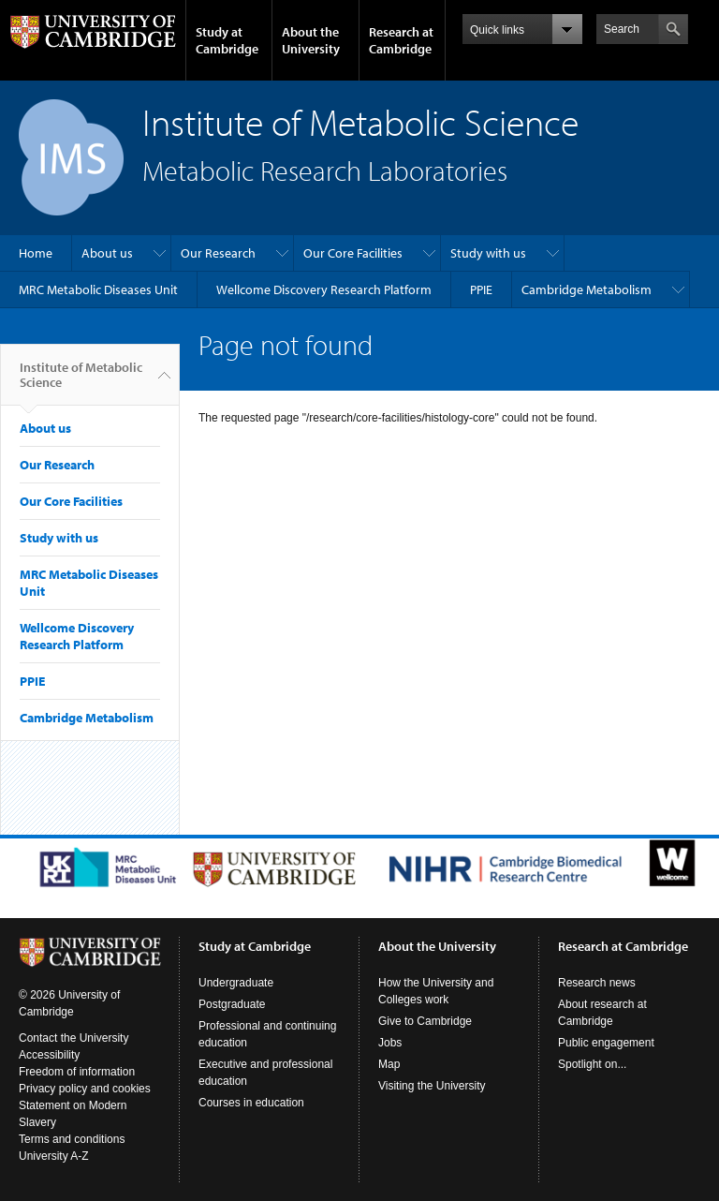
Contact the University (73, 1038)
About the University (311, 40)
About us (107, 253)
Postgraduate (231, 1004)
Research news (597, 982)
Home (35, 253)
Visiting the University (432, 1085)
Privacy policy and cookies (85, 1088)
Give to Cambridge (425, 1021)
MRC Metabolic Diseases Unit (98, 289)
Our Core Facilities (353, 253)
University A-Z (54, 1156)
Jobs (390, 1042)
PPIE (481, 289)
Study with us (488, 253)
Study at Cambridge (227, 40)
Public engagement (606, 1042)
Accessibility (49, 1054)
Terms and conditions (72, 1139)
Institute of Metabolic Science (81, 382)
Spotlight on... (592, 1064)
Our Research (218, 253)
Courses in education (251, 1102)
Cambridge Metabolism (586, 289)
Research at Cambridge (401, 40)
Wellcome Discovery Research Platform (324, 289)
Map (389, 1064)
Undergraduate (235, 982)
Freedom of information (77, 1071)
